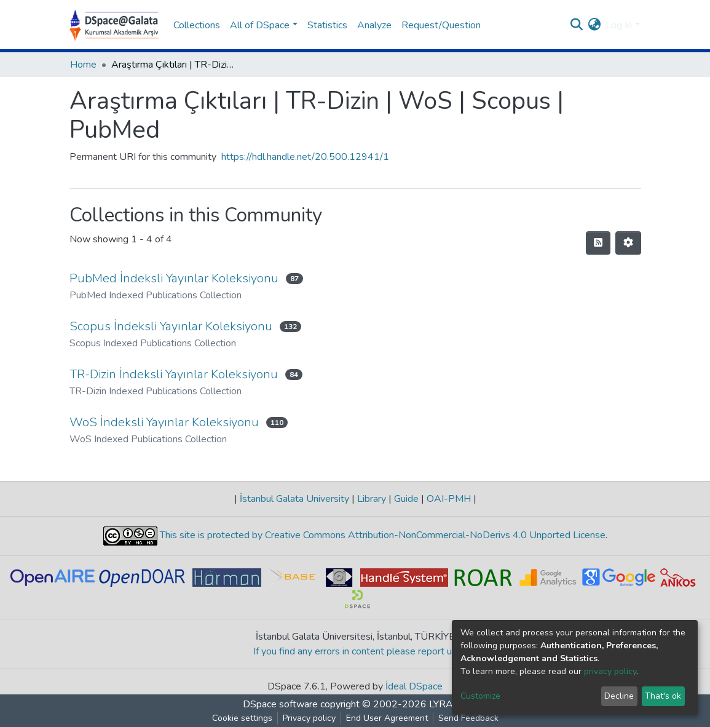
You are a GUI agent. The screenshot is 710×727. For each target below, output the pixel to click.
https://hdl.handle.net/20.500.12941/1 (305, 157)
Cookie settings (242, 718)
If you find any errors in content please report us (355, 651)
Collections (196, 25)
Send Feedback (468, 718)
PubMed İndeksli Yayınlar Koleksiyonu (173, 278)
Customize (480, 696)
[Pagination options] (628, 243)
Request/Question (441, 25)
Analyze (374, 25)
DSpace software (280, 704)
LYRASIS (448, 704)
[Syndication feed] (598, 243)
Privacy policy (309, 718)
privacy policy (610, 671)
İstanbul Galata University (294, 499)
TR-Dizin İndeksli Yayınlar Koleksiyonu (173, 374)
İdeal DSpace (414, 686)
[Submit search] (576, 25)
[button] (594, 25)
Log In (618, 25)
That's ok (663, 696)
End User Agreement (387, 718)
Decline (619, 696)
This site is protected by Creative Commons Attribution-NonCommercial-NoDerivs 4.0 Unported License (381, 535)
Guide (406, 499)
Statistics (327, 25)
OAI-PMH (448, 499)
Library (372, 499)
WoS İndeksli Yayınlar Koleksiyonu (164, 422)
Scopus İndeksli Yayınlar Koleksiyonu (170, 326)
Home (83, 64)
